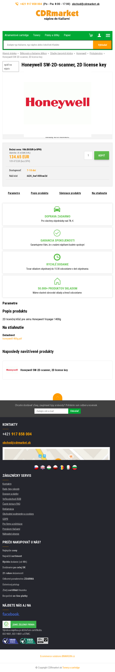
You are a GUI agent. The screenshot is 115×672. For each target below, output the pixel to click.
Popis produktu (39, 193)
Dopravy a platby (10, 493)
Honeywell (81, 53)
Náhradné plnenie (11, 533)
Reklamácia (8, 508)
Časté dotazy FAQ (11, 503)
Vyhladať (102, 45)
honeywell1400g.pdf (12, 338)
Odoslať (74, 411)
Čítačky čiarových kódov (61, 53)
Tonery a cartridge (71, 667)
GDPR (5, 518)
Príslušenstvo (96, 53)
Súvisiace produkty (70, 193)
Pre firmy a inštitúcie (12, 523)
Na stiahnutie (99, 193)
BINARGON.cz (68, 656)
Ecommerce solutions (50, 656)
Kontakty (7, 483)
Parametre (14, 193)
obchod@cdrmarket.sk (85, 4)
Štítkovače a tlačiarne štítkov (33, 53)
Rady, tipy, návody (11, 488)
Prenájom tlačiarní (11, 528)
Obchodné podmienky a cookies (18, 513)
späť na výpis (8, 66)
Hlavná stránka (10, 53)
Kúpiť (101, 155)
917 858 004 (17, 434)
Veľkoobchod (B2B (12, 498)
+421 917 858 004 (29, 4)
